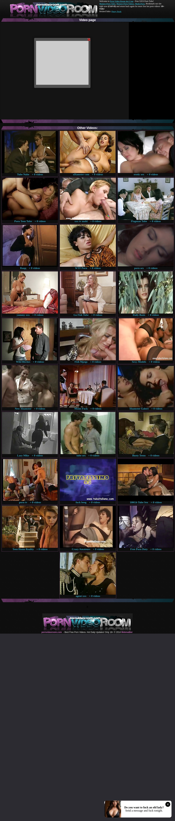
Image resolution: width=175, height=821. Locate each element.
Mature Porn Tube (107, 4)
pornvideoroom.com (51, 632)
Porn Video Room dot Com (121, 1)
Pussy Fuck (116, 11)
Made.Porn (140, 4)
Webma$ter (126, 632)
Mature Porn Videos (125, 4)
